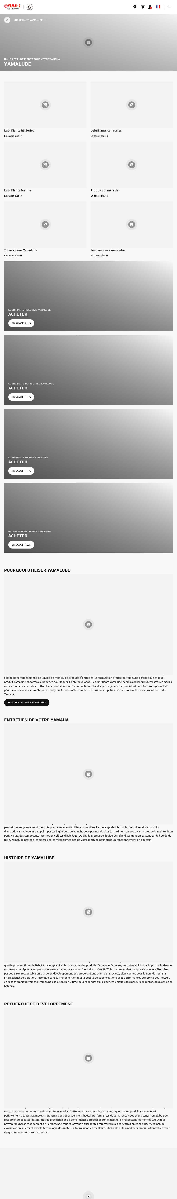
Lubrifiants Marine (17, 190)
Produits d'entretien (105, 190)
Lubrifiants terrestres (106, 130)
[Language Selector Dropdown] (158, 6)
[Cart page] (143, 7)
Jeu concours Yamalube (108, 250)
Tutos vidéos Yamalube (20, 250)
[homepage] (12, 7)
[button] (169, 6)
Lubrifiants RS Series (19, 130)
